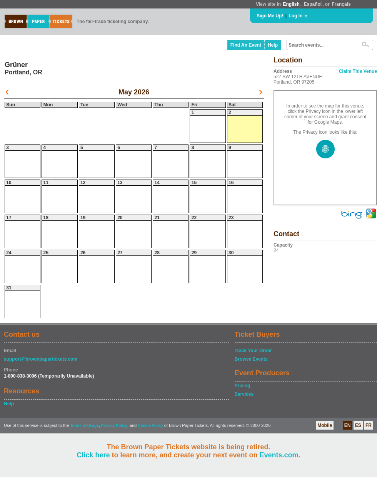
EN (347, 425)
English (291, 4)
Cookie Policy (150, 425)
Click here (93, 455)
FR (368, 425)
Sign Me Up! (270, 15)
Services (244, 394)
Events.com (279, 455)
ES (358, 425)
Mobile (324, 425)
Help (273, 45)
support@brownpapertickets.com (40, 359)
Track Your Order (253, 350)
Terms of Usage (84, 425)
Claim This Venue (358, 71)
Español (313, 4)
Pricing (242, 385)
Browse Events (251, 359)
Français (341, 4)
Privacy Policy (114, 425)
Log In (295, 15)
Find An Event (245, 45)
